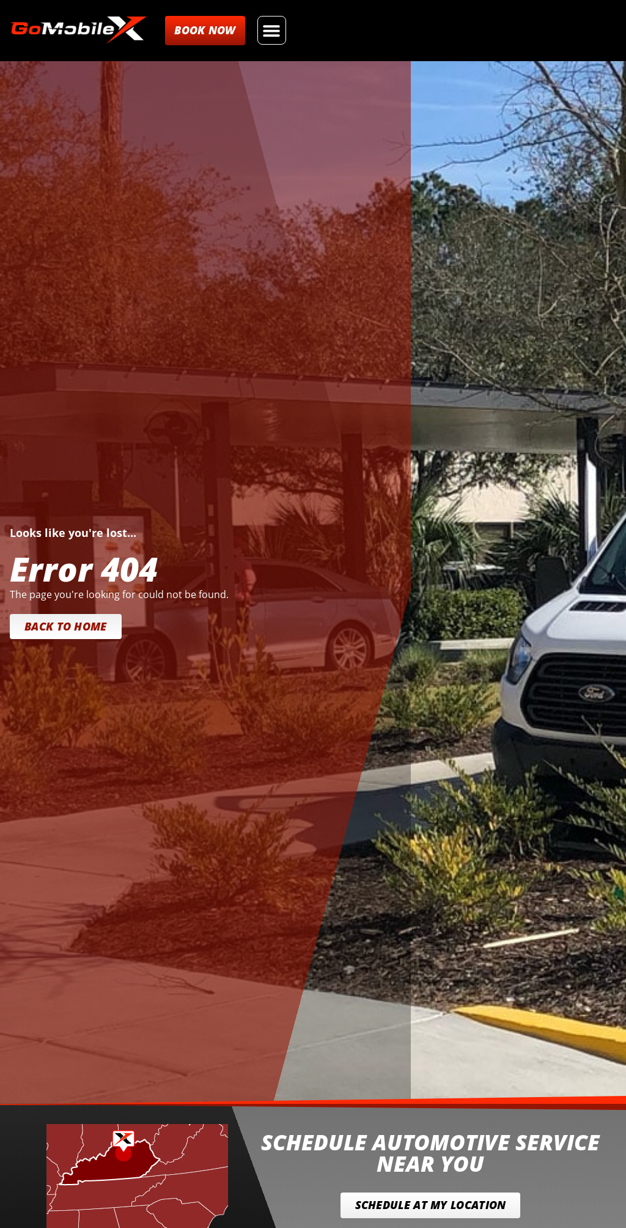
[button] (271, 30)
